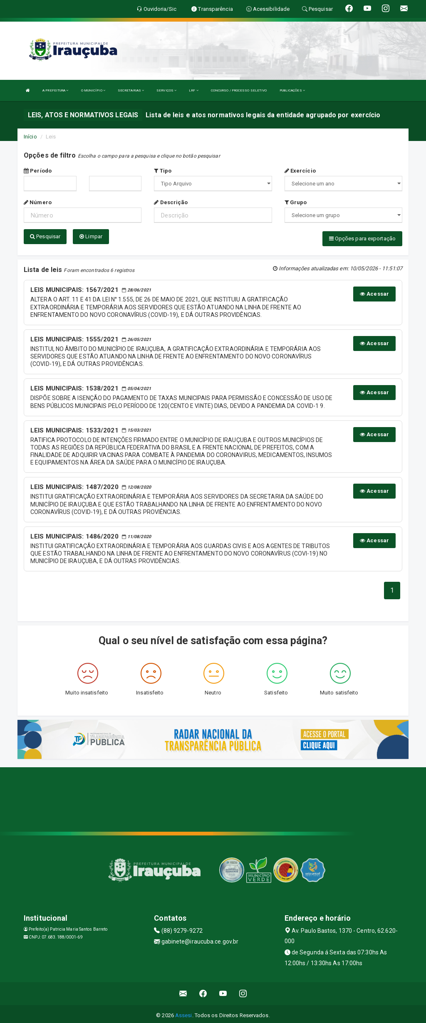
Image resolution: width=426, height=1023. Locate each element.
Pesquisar (45, 236)
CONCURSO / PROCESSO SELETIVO (239, 90)
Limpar (90, 236)
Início (30, 136)
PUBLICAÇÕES (292, 90)
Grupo (296, 202)
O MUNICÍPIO (93, 90)
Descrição (171, 202)
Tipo (162, 171)
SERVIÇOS (166, 90)
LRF (193, 90)
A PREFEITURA (55, 90)
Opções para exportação (362, 238)
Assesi (183, 1012)
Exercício (300, 171)
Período (38, 171)
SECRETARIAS (131, 90)
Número (38, 202)
